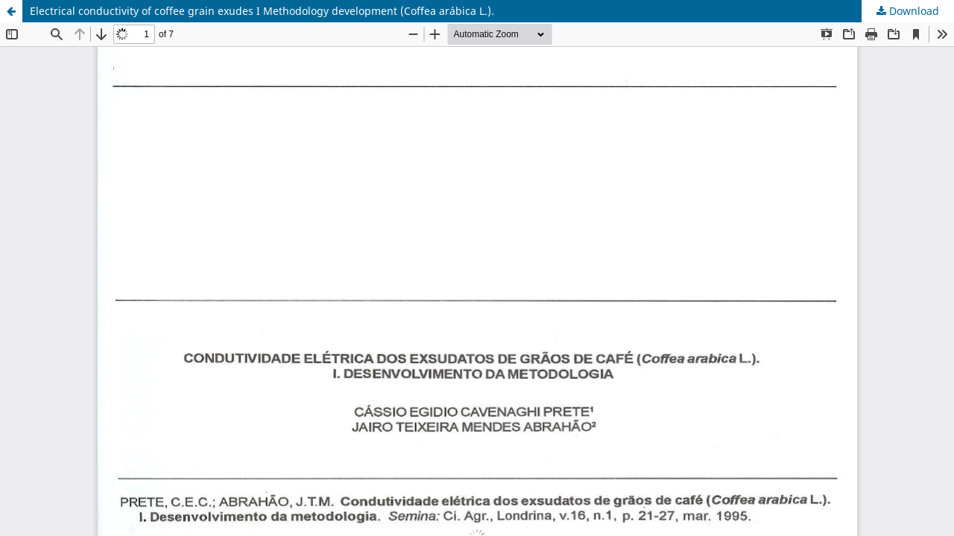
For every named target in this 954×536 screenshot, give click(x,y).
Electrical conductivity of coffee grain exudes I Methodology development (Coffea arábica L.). (262, 11)
